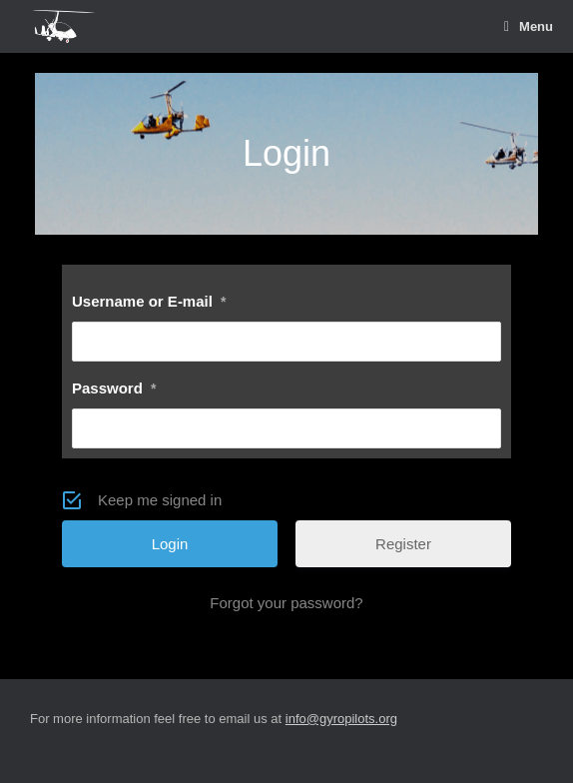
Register (403, 543)
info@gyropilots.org (341, 718)
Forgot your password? (286, 602)
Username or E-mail (149, 301)
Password (114, 388)
